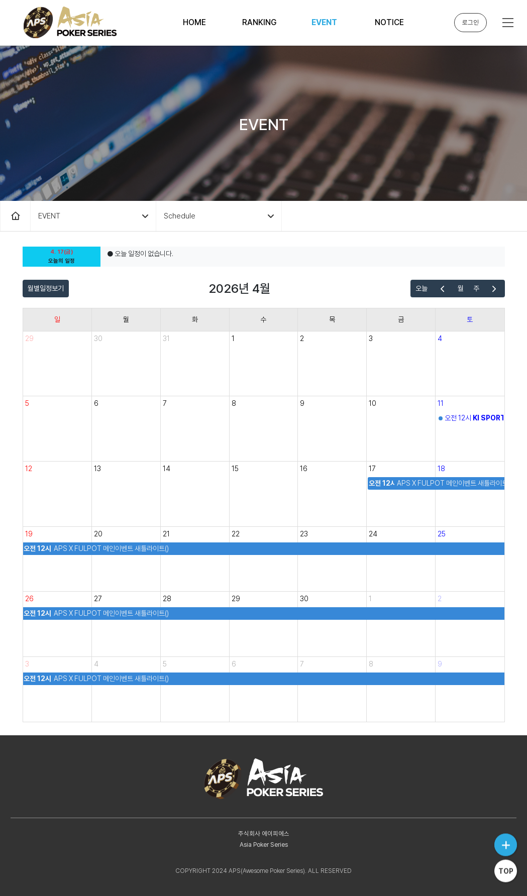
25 (442, 534)
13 (97, 469)
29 (29, 338)
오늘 (421, 288)
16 (303, 469)
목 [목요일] (332, 319)
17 (372, 469)
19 (29, 534)
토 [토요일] (470, 319)
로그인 (470, 22)
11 (441, 403)
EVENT (324, 22)
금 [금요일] (401, 319)
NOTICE (389, 22)
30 (98, 338)
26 (29, 599)
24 (373, 534)
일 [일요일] (57, 319)
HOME (194, 22)
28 (167, 599)
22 (236, 534)
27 (98, 599)
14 (166, 469)
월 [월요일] (126, 319)
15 (235, 469)
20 (98, 534)
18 (441, 469)
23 (304, 534)
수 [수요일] (263, 319)
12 (28, 469)
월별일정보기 (46, 288)
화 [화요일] (195, 319)
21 (166, 534)
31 (166, 338)
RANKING (259, 22)
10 (372, 403)
